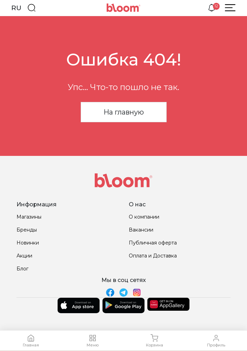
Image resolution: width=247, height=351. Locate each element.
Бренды (26, 230)
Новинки (27, 243)
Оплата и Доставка (153, 256)
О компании (144, 217)
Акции (24, 256)
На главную (124, 112)
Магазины (28, 217)
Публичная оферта (153, 243)
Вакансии (141, 230)
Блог (22, 269)
